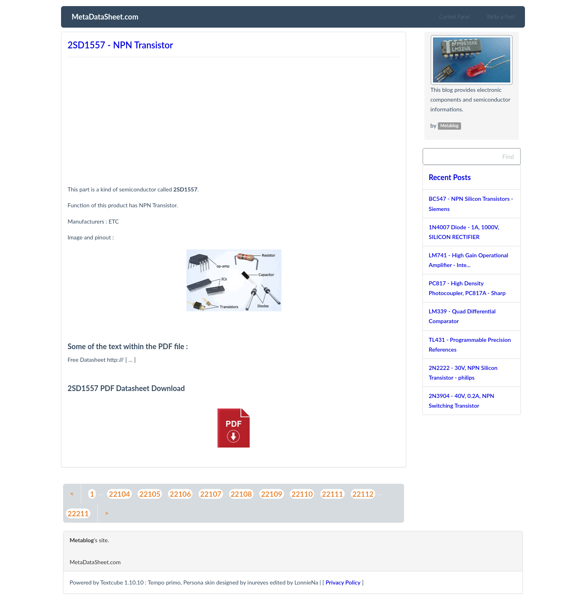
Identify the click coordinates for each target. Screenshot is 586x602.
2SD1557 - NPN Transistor (120, 44)
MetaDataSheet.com (105, 16)
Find (508, 156)
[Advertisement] (233, 117)
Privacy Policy (343, 582)
